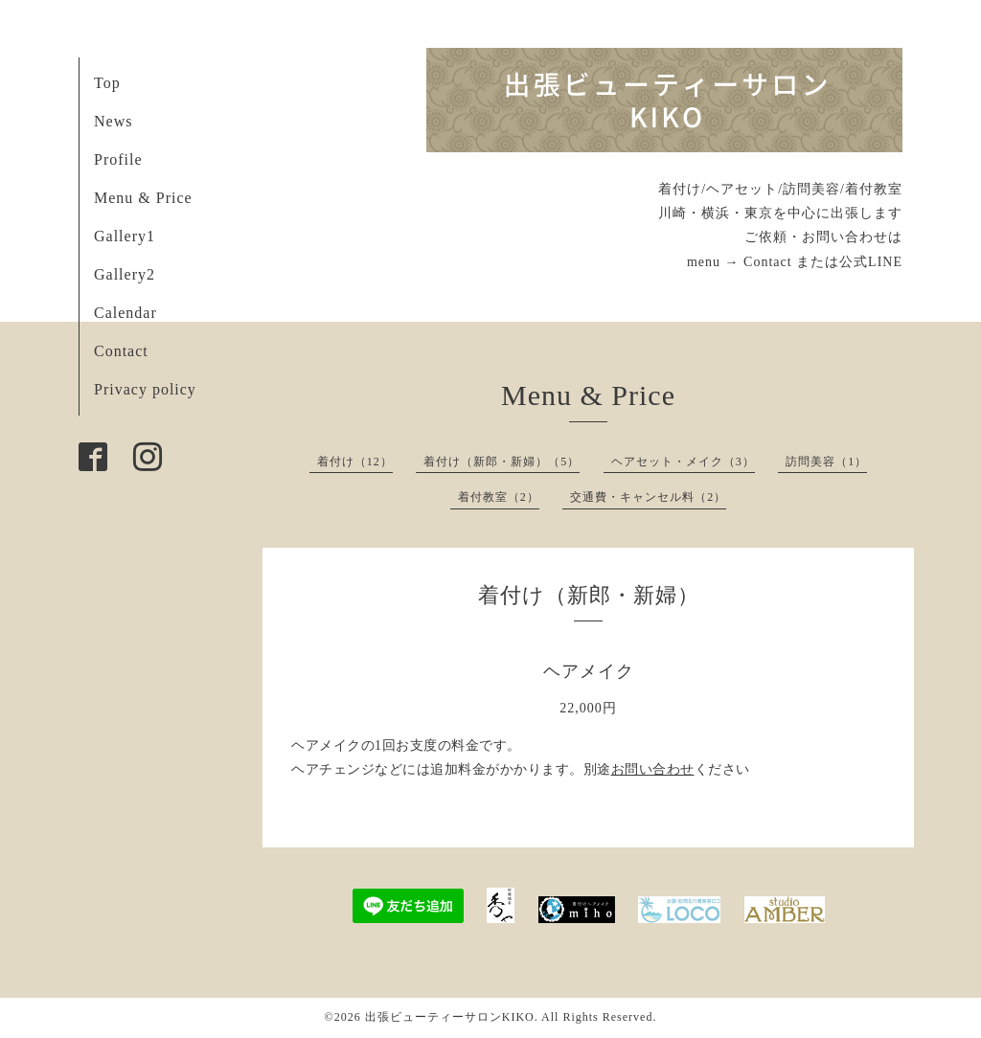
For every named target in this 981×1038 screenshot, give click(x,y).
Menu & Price (143, 198)
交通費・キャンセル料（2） (648, 497)
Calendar (125, 313)
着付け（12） (355, 461)
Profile (118, 159)
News (113, 121)
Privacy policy (145, 389)
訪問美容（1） (826, 461)
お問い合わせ (653, 769)
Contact (121, 351)
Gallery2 (124, 274)
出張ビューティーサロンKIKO (450, 1017)
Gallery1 (124, 236)
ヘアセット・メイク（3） (683, 461)
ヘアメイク (588, 671)
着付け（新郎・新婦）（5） (501, 461)
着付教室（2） (498, 497)
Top (107, 83)
